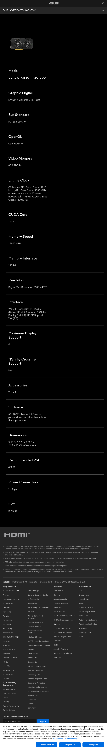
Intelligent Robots (35, 637)
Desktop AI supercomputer (39, 645)
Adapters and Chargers (37, 687)
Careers (57, 595)
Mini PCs (6, 666)
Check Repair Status (62, 628)
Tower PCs (7, 654)
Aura (81, 637)
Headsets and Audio (36, 670)
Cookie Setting (46, 744)
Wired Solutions (34, 626)
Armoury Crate (85, 632)
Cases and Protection (36, 683)
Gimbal (30, 704)
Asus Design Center (87, 612)
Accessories (8, 603)
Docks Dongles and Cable (38, 691)
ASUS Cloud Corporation (64, 616)
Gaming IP (32, 708)
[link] (54, 3)
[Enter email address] (19, 721)
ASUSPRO (83, 616)
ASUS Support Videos (63, 653)
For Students (8, 624)
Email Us (57, 641)
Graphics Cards (9, 693)
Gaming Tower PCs (10, 658)
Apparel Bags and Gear (37, 679)
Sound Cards (33, 603)
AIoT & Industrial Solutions (38, 641)
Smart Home (33, 654)
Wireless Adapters (35, 622)
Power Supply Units (11, 706)
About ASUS (59, 591)
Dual (57, 582)
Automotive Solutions (88, 620)
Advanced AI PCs (86, 607)
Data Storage (33, 591)
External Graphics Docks (38, 595)
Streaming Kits (34, 675)
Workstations (8, 670)
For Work (6, 616)
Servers (31, 649)
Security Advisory (61, 649)
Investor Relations (61, 603)
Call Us (56, 645)
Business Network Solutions (35, 632)
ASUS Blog (83, 628)
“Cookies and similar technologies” (66, 739)
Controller (32, 700)
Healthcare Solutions (11, 599)
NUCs (5, 662)
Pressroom (58, 607)
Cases (5, 698)
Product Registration (62, 637)
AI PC (81, 603)
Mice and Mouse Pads (37, 666)
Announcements (60, 599)
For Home (7, 612)
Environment (84, 595)
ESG (80, 591)
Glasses (6, 679)
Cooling (6, 702)
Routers (31, 612)
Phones (6, 595)
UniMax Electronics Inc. (63, 620)
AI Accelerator (34, 599)
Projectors (7, 645)
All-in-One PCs (9, 649)
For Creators (8, 620)
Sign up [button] (43, 721)
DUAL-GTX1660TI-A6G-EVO (19, 10)
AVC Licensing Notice (88, 624)
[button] (4, 3)
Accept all (93, 744)
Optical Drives (9, 710)
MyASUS (57, 657)
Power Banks (33, 695)
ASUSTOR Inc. (59, 612)
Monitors (6, 641)
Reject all (70, 744)
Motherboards (9, 689)
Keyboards (32, 662)
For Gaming (7, 628)
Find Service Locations (63, 632)
